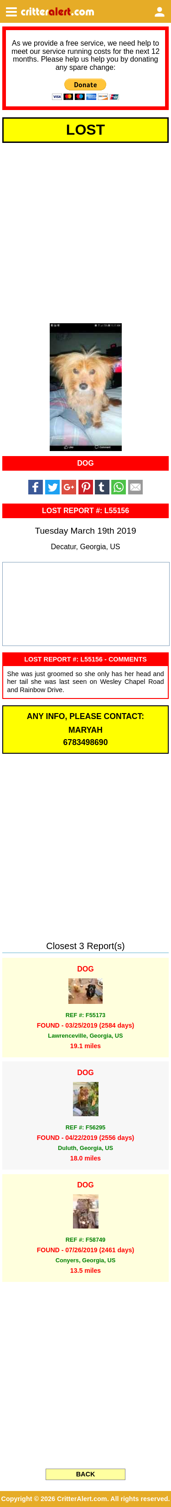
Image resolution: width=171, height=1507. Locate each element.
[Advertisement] (85, 231)
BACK (85, 1474)
